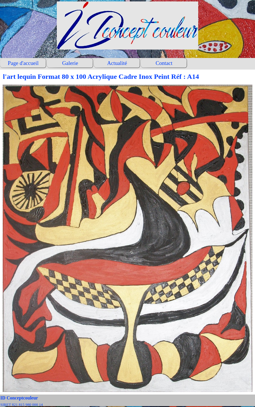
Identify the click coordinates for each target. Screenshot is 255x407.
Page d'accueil (23, 63)
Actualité (117, 63)
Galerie (70, 63)
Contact (164, 63)
